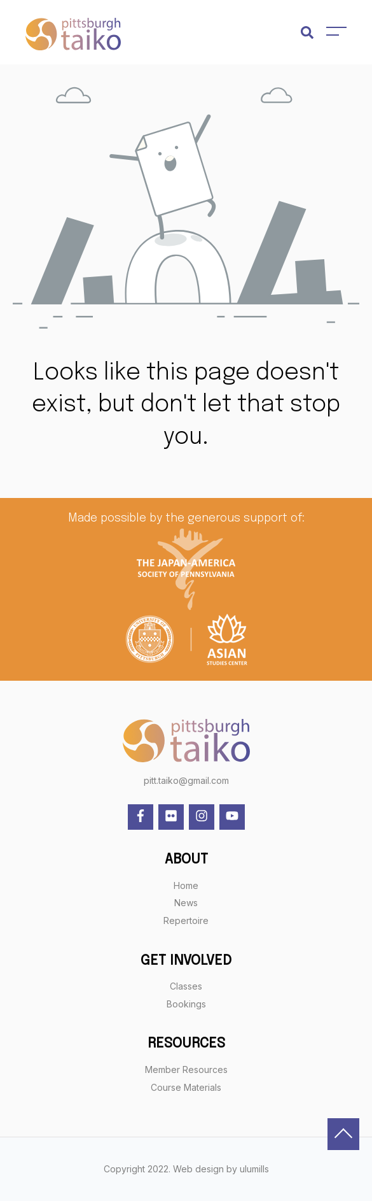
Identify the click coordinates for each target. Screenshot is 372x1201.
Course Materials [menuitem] (186, 1087)
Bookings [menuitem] (186, 1003)
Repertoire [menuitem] (186, 920)
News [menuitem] (186, 902)
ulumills (254, 1168)
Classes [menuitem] (186, 986)
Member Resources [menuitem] (186, 1069)
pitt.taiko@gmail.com (186, 780)
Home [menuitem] (186, 885)
